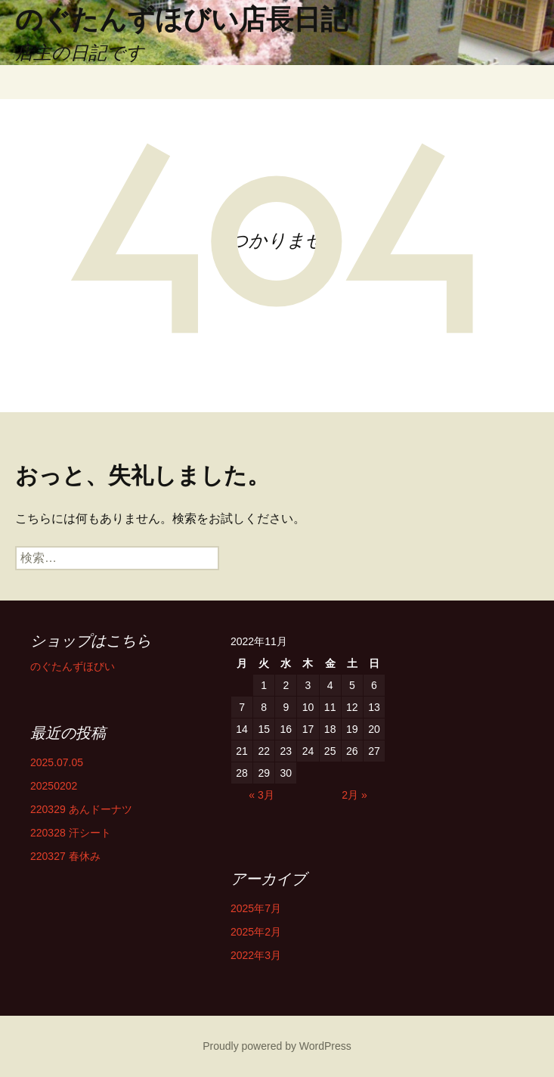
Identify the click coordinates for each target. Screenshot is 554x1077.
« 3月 (261, 795)
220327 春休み (65, 856)
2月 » (354, 795)
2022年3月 (256, 955)
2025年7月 (256, 908)
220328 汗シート (70, 833)
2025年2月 (256, 932)
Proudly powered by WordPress (277, 1046)
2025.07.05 (56, 762)
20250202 (53, 786)
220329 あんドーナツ (81, 809)
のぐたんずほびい (72, 666)
